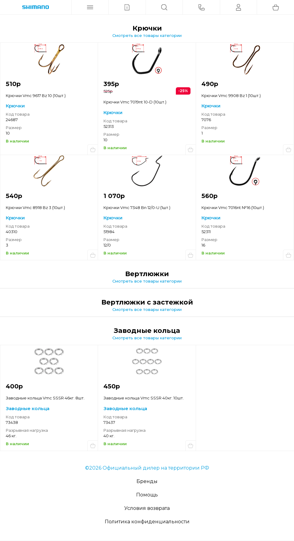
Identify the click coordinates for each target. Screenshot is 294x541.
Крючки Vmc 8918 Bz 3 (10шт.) (35, 207)
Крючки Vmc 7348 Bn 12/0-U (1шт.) (136, 207)
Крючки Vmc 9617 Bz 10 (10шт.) (36, 95)
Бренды (147, 481)
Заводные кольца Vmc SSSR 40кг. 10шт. (143, 397)
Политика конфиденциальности (147, 522)
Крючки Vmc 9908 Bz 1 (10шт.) (231, 95)
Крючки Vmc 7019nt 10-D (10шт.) (134, 101)
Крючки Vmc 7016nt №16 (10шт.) (232, 207)
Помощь (147, 495)
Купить (92, 149)
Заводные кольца (27, 408)
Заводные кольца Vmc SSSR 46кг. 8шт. (45, 397)
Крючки (15, 106)
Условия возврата (147, 508)
